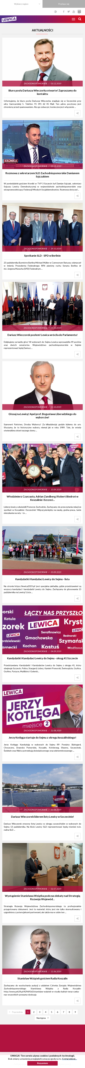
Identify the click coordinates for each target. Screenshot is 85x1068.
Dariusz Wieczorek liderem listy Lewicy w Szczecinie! (42, 816)
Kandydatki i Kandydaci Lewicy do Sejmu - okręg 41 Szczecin (42, 658)
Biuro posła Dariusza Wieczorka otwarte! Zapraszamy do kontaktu (42, 92)
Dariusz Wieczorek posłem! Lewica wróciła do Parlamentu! (42, 334)
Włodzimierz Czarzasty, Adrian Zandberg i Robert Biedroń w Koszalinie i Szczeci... (42, 498)
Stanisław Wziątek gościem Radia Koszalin (42, 978)
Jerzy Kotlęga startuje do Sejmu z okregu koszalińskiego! (42, 737)
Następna (41, 1018)
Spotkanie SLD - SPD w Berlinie (42, 255)
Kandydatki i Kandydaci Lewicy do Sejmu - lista (42, 579)
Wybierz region (21, 4)
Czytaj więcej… (69, 1066)
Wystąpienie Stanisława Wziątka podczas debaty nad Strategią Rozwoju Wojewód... (42, 897)
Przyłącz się (63, 4)
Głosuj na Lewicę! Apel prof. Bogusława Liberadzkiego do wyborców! (42, 415)
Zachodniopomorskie (35, 83)
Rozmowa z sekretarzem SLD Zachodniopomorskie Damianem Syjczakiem (42, 175)
